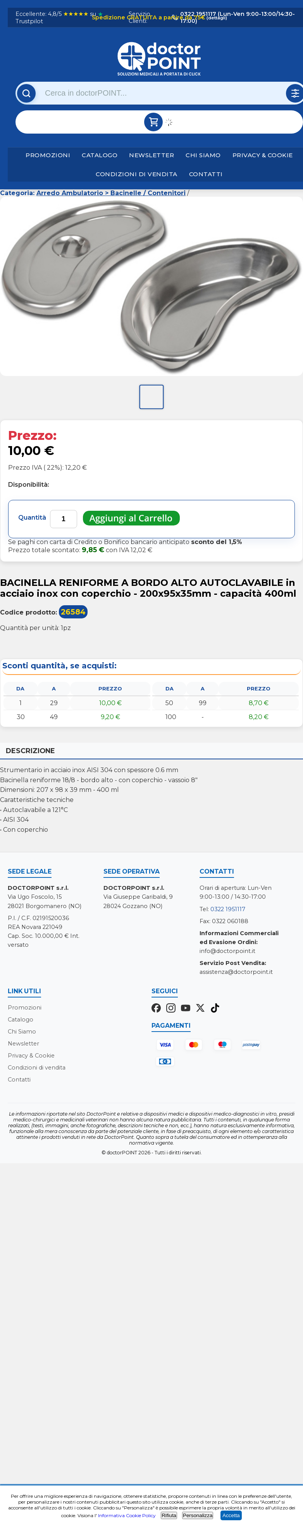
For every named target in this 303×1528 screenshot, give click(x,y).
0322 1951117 (227, 909)
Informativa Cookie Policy (127, 1515)
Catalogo (99, 155)
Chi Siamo (203, 155)
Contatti (206, 174)
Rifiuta (169, 1515)
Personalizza (197, 1515)
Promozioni (48, 155)
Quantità (32, 517)
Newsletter (151, 155)
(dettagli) (216, 18)
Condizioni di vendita (136, 174)
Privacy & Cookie (262, 155)
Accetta (230, 1515)
